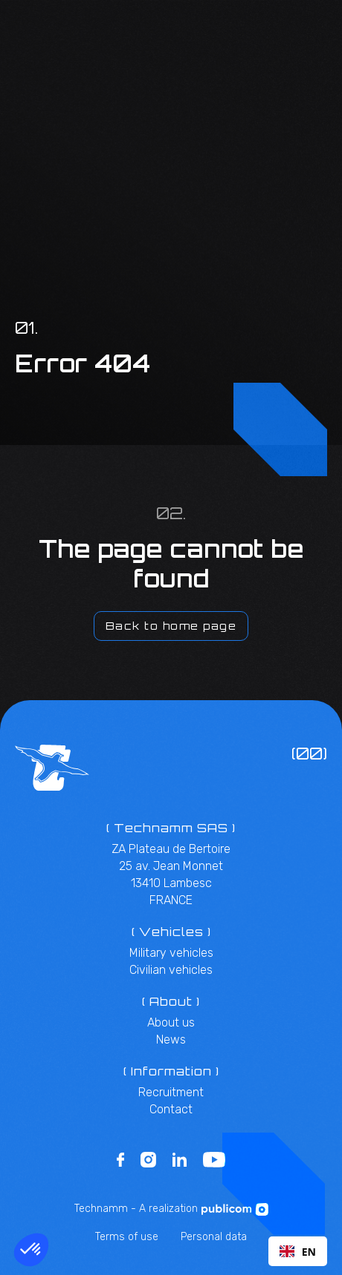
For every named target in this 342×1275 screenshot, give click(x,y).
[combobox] (297, 1251)
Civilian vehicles (171, 970)
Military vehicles (171, 953)
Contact (171, 1109)
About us (171, 1022)
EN (298, 1252)
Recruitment (171, 1092)
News (171, 1039)
